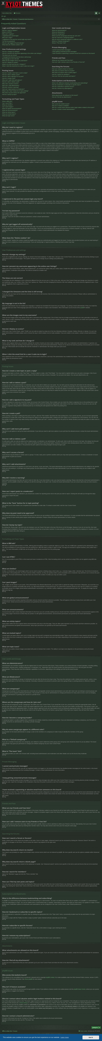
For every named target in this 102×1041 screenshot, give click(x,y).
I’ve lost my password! (8, 41)
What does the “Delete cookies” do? (12, 44)
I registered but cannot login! (10, 35)
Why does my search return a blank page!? (64, 72)
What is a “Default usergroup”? (61, 41)
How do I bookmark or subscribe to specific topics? (66, 84)
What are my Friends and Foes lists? (62, 60)
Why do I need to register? (9, 30)
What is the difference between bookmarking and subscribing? (70, 83)
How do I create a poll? (8, 78)
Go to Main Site (7, 13)
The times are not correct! (9, 55)
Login (4, 16)
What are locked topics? (9, 114)
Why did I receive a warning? (10, 87)
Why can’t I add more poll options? (12, 80)
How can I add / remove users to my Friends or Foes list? (68, 62)
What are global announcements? (12, 108)
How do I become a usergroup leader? (63, 37)
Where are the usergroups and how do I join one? (66, 35)
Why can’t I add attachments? (10, 85)
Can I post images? (7, 106)
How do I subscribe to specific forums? (63, 86)
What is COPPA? (7, 32)
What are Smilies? (7, 105)
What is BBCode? (7, 101)
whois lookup (23, 1002)
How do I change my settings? (11, 51)
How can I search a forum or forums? (62, 69)
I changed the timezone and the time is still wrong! (16, 57)
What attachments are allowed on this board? (65, 95)
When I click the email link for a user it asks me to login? (18, 66)
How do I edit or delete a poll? (10, 82)
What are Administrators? (59, 30)
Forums (18, 13)
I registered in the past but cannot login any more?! (16, 39)
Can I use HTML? (7, 103)
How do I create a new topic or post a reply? (14, 73)
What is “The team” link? (59, 43)
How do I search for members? (61, 74)
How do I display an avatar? (10, 62)
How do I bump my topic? (9, 94)
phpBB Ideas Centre (79, 989)
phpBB (82, 307)
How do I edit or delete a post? (11, 74)
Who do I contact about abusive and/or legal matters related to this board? (73, 107)
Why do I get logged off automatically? (13, 43)
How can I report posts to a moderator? (13, 89)
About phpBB (28, 979)
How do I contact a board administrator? (63, 109)
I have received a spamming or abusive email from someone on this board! (73, 53)
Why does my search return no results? (63, 70)
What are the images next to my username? (14, 60)
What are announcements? (10, 110)
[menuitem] (96, 13)
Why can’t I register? (8, 34)
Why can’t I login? (7, 37)
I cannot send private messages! (61, 50)
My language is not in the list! (10, 59)
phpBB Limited (50, 977)
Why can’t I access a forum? (10, 83)
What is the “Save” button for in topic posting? (15, 91)
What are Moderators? (58, 32)
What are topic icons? (8, 115)
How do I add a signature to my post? (13, 76)
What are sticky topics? (9, 112)
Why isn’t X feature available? (60, 105)
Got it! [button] (91, 1037)
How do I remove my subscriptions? (62, 88)
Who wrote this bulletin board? (60, 104)
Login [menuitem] (100, 13)
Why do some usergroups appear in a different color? (67, 39)
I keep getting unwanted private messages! (64, 51)
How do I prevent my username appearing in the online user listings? (22, 53)
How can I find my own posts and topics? (64, 76)
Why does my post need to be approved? (14, 92)
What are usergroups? (58, 34)
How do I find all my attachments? (61, 97)
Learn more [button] (64, 1037)
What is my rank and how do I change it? (14, 64)
